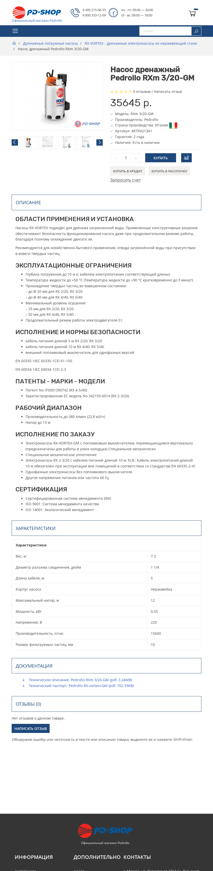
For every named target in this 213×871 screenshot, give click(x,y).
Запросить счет (125, 180)
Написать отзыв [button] (30, 728)
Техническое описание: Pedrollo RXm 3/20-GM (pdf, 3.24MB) (77, 679)
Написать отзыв (168, 91)
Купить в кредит (127, 171)
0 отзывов (142, 91)
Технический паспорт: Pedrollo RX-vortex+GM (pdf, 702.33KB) (78, 685)
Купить (161, 157)
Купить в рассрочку (169, 171)
